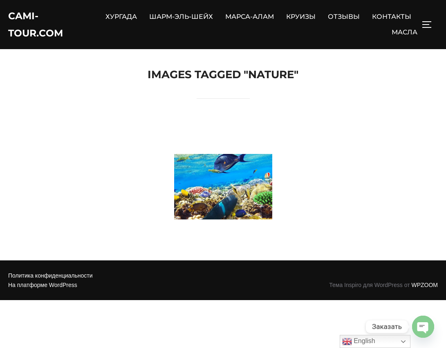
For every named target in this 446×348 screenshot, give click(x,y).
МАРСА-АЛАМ (249, 19)
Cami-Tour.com (38, 26)
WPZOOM (424, 289)
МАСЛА (404, 34)
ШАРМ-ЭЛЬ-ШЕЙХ (181, 19)
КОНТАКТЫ (391, 19)
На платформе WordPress (42, 289)
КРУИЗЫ (301, 19)
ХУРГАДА (121, 19)
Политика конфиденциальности (50, 280)
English (358, 341)
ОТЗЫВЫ (344, 19)
